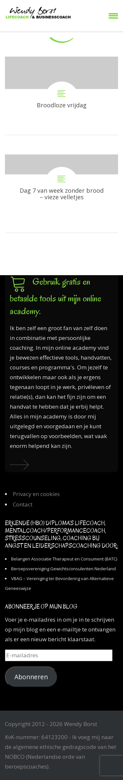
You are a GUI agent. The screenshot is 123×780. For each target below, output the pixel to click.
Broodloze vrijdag (61, 96)
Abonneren (31, 677)
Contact (22, 504)
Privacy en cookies (36, 494)
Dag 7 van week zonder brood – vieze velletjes (61, 193)
